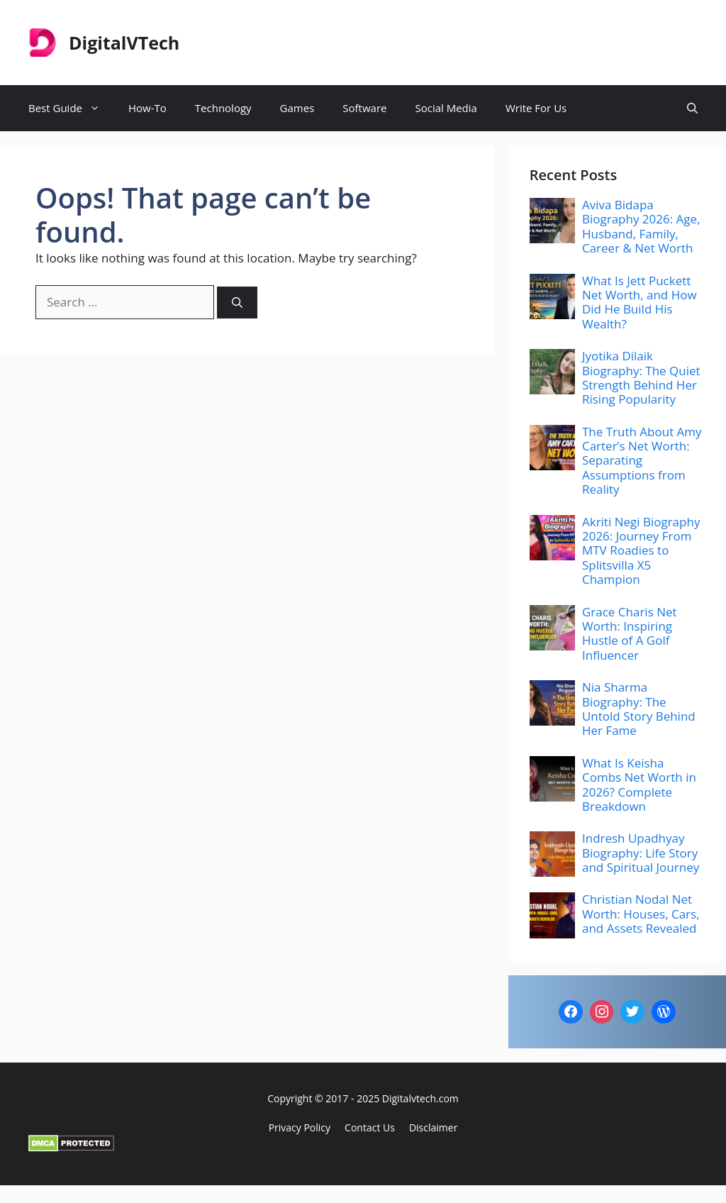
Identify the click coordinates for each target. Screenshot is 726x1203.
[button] (692, 108)
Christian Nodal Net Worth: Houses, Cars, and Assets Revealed (641, 913)
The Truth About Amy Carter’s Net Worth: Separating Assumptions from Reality (642, 460)
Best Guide (71, 108)
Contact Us (370, 1127)
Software (364, 108)
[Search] (237, 302)
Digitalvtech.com (420, 1098)
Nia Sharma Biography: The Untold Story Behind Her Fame (639, 708)
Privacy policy (299, 1127)
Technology (223, 108)
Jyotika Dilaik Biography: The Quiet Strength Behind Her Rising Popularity (641, 377)
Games (297, 108)
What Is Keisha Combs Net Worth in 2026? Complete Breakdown (639, 784)
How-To (147, 108)
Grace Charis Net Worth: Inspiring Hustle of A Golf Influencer (629, 633)
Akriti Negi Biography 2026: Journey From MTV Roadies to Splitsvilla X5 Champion (641, 551)
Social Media (445, 108)
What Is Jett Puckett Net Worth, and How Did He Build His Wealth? (639, 302)
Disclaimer (433, 1127)
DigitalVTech (124, 43)
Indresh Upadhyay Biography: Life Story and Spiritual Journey (640, 852)
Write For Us (536, 108)
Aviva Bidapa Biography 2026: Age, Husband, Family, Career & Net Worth (641, 226)
